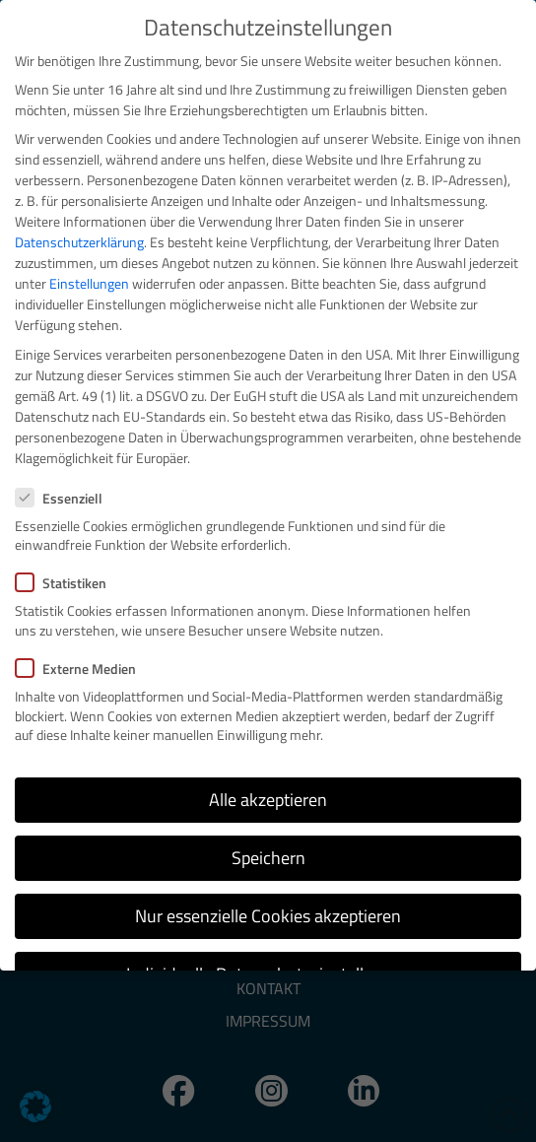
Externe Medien (82, 668)
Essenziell (65, 498)
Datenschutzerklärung (79, 242)
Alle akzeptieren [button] (268, 799)
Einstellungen (89, 283)
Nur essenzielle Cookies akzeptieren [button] (268, 916)
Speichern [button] (268, 857)
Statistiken (67, 582)
